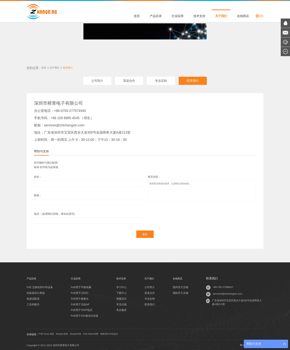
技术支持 (199, 16)
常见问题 (120, 303)
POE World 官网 (104, 333)
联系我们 (72, 67)
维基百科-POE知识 (128, 333)
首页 (137, 16)
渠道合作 (129, 79)
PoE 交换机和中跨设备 (40, 286)
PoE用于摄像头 (79, 297)
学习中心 (120, 286)
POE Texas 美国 (49, 333)
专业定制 (161, 79)
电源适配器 (33, 297)
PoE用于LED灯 (79, 292)
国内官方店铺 (181, 286)
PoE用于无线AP (79, 303)
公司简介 (97, 79)
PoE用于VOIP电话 (81, 309)
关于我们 (221, 16)
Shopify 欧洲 (68, 333)
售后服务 (120, 309)
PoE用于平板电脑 (80, 286)
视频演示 (120, 297)
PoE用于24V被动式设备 (84, 314)
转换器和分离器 (36, 292)
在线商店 (243, 16)
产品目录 (156, 16)
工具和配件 (33, 303)
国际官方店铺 (181, 292)
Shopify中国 (85, 333)
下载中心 (120, 292)
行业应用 (177, 16)
